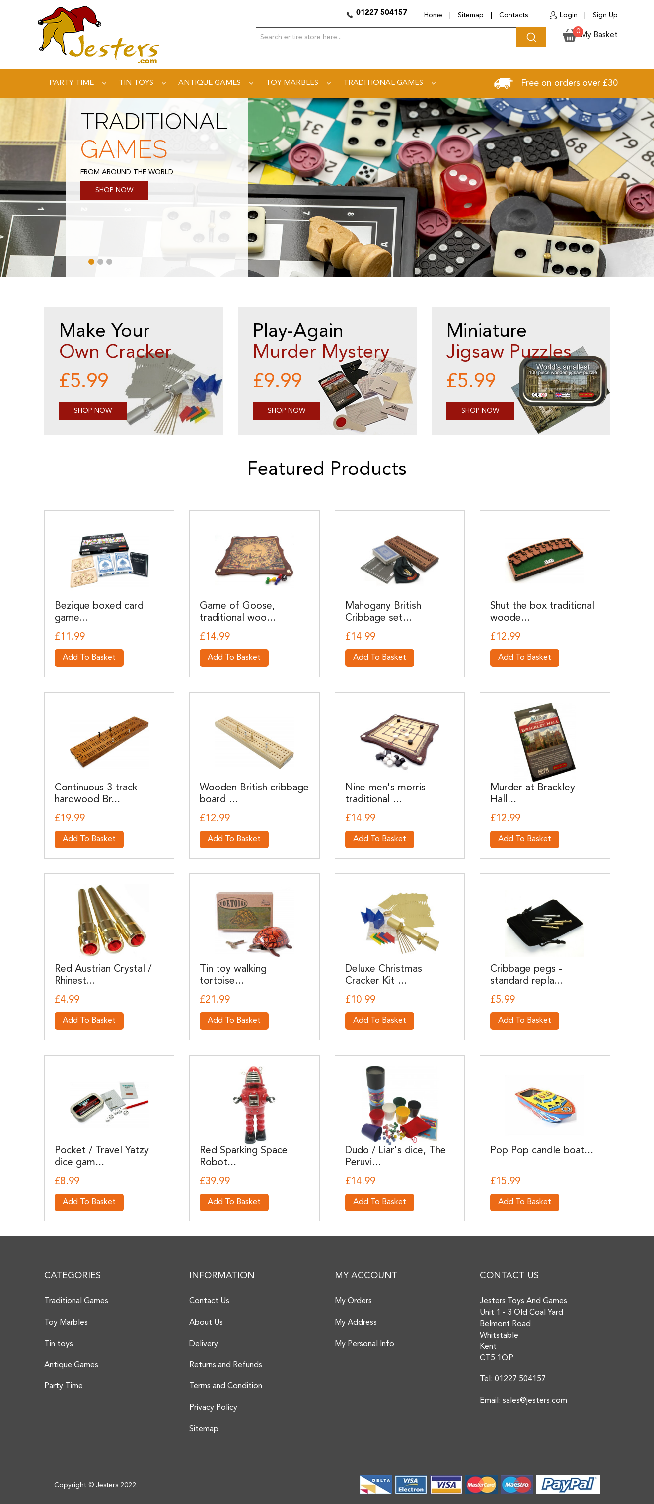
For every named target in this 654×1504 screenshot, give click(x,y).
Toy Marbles (66, 1323)
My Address (356, 1323)
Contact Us (209, 1301)
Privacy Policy (213, 1408)
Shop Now (93, 410)
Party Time (63, 1386)
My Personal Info (364, 1344)
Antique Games (71, 1365)
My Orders (353, 1301)
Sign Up (605, 15)
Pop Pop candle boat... (541, 1151)
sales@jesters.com (535, 1401)
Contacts (513, 15)
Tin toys (58, 1344)
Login (569, 15)
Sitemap (471, 15)
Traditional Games (76, 1301)
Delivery (203, 1344)
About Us (206, 1323)
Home (433, 15)
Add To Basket (89, 658)
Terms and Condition (225, 1386)
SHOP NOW (114, 190)
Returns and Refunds (225, 1365)
